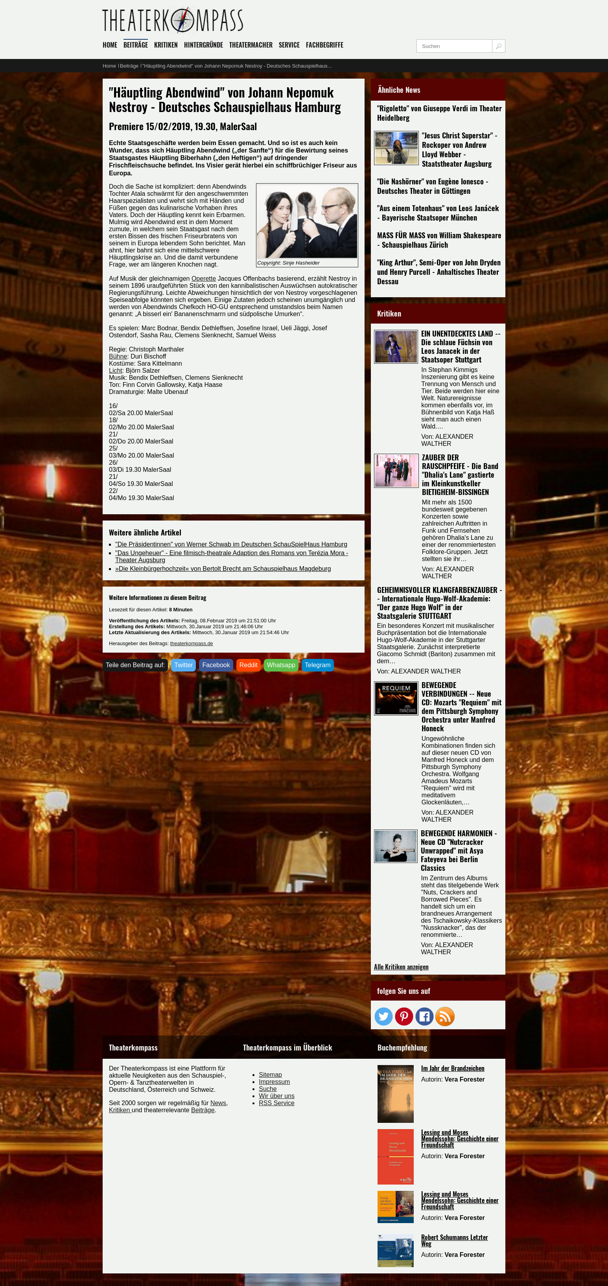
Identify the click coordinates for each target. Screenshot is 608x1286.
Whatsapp (281, 665)
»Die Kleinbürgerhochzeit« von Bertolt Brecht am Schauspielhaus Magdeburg (223, 568)
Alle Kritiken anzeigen (401, 966)
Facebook (216, 665)
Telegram (318, 665)
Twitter (183, 665)
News (218, 1103)
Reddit (249, 665)
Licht (115, 370)
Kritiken (120, 1110)
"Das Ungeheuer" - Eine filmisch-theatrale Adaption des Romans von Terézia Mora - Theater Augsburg (231, 556)
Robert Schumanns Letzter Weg (454, 1240)
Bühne (118, 356)
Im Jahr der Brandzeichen (453, 1068)
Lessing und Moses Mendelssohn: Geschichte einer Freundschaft (460, 1139)
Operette (204, 278)
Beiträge (203, 1110)
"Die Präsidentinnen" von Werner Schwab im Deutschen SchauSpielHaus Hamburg (231, 544)
